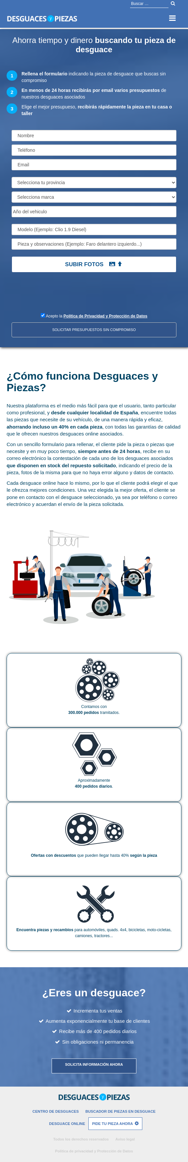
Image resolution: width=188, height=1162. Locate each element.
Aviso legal (125, 1139)
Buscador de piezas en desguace (120, 1111)
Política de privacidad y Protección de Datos (94, 1151)
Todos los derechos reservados (81, 1139)
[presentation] (55, 295)
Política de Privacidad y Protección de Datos (105, 316)
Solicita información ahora (94, 1064)
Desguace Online (67, 1124)
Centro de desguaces (55, 1111)
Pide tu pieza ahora (112, 1124)
